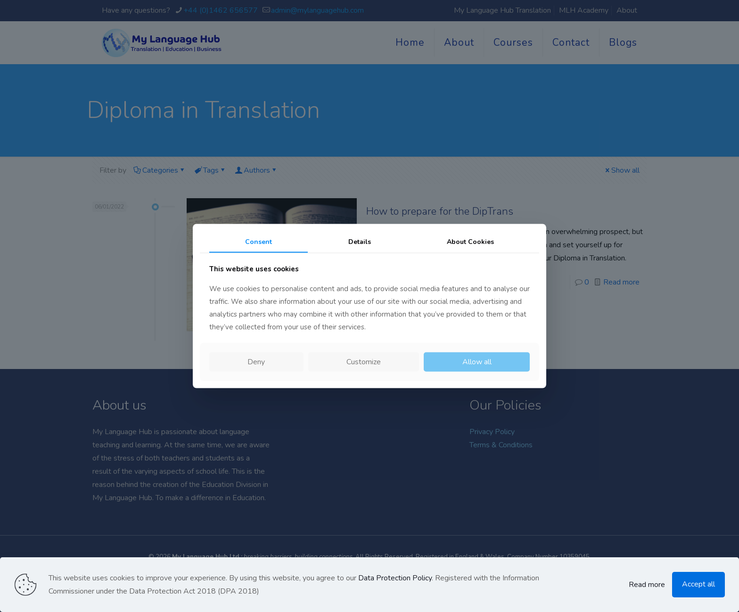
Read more (647, 584)
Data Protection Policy (395, 578)
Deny (256, 362)
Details (359, 241)
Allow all (477, 362)
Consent (258, 241)
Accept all (698, 584)
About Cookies (470, 241)
